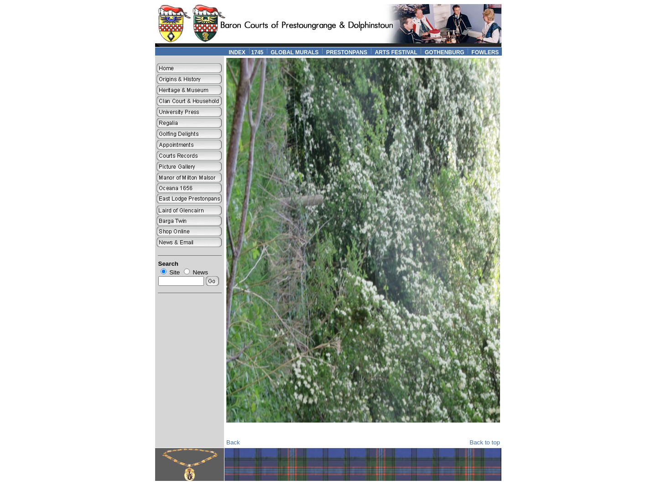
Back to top (484, 442)
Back (233, 442)
